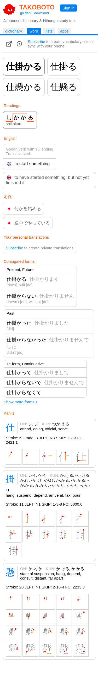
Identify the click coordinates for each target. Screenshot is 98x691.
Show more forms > (21, 402)
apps (64, 31)
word (34, 31)
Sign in (68, 8)
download (41, 13)
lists (49, 31)
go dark (25, 13)
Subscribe (36, 41)
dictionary (13, 31)
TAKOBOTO (37, 7)
